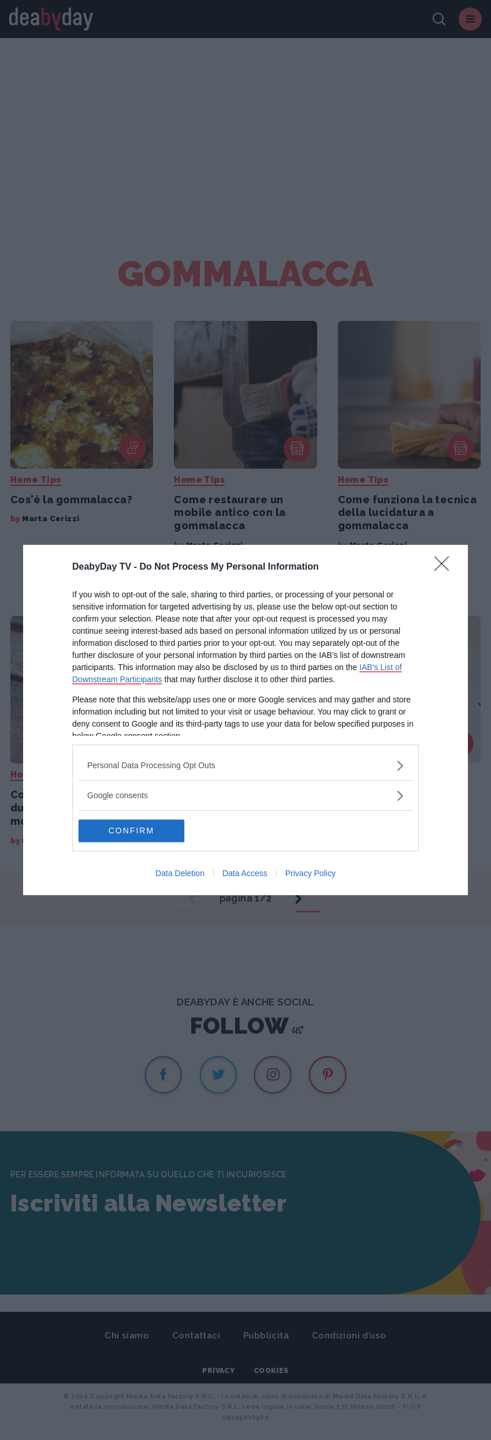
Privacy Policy (310, 873)
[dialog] (245, 720)
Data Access (244, 873)
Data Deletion (179, 873)
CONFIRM (133, 831)
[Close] (445, 567)
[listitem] (245, 766)
